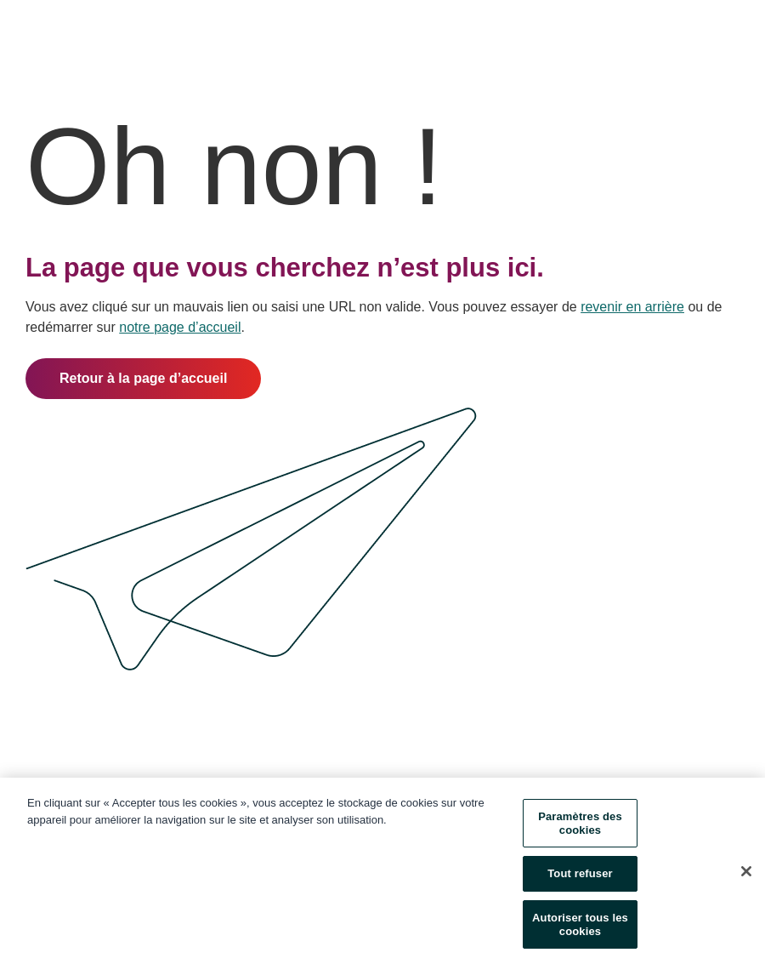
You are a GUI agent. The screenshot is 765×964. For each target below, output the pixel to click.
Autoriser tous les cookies (580, 925)
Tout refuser (579, 875)
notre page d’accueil (180, 327)
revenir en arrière (632, 306)
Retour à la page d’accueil (143, 378)
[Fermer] (746, 873)
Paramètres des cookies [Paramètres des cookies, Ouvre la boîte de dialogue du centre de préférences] (580, 825)
